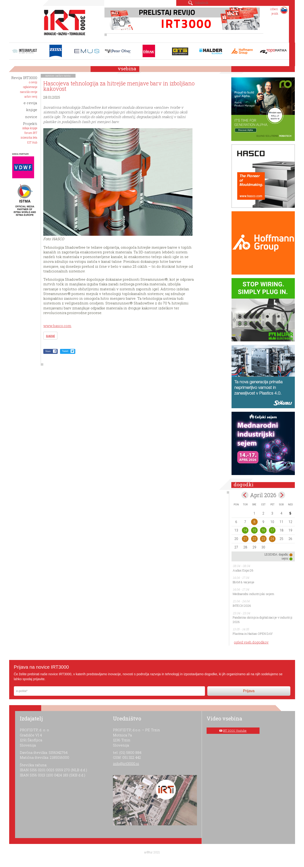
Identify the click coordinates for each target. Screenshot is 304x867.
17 (272, 530)
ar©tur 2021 (152, 852)
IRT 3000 (63, 23)
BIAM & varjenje (243, 582)
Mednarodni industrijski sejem (253, 594)
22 (254, 539)
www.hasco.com (57, 325)
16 (263, 530)
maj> (281, 495)
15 (254, 530)
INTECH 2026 (242, 605)
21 (245, 539)
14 (245, 530)
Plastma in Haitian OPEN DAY (253, 633)
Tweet (65, 351)
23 (263, 539)
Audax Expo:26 (243, 570)
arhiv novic (63, 75)
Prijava (249, 691)
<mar (244, 495)
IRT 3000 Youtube (235, 730)
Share (48, 351)
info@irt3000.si (126, 763)
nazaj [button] (50, 335)
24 (272, 539)
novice (49, 75)
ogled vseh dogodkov (251, 642)
